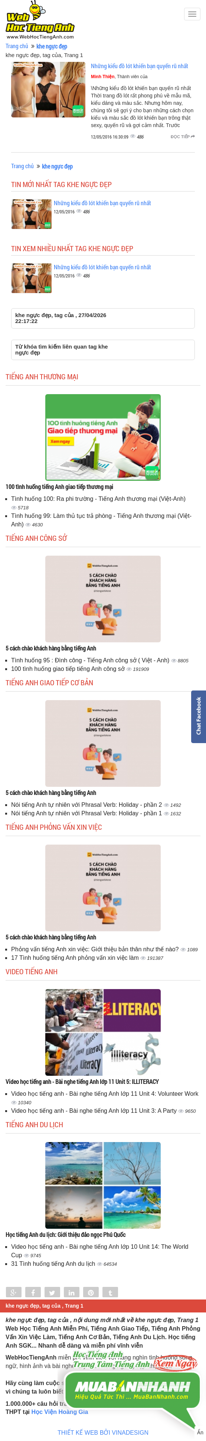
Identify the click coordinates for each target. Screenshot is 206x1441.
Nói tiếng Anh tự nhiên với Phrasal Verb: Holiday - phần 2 (87, 805)
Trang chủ (17, 46)
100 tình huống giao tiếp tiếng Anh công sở (68, 669)
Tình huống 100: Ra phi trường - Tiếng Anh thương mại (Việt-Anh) (98, 499)
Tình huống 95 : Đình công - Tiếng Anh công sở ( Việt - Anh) (91, 660)
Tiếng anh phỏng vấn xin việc (54, 827)
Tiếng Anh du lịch (34, 1124)
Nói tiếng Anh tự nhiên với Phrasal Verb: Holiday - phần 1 (87, 813)
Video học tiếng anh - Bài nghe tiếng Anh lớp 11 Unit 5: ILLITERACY (82, 1081)
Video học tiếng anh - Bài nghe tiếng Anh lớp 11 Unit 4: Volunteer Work (104, 1094)
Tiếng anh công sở (36, 538)
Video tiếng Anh (32, 971)
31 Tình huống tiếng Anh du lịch (54, 1264)
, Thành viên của (119, 76)
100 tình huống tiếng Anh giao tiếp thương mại (59, 486)
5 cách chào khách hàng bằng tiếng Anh (51, 648)
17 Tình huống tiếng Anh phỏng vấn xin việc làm (75, 958)
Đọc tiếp (183, 136)
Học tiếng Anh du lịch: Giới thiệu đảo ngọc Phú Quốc (65, 1234)
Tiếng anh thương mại (42, 376)
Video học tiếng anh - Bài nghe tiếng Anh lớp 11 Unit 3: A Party (94, 1111)
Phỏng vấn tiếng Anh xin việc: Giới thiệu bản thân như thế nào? (95, 949)
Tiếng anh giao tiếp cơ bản (49, 682)
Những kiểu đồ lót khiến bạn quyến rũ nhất (139, 66)
